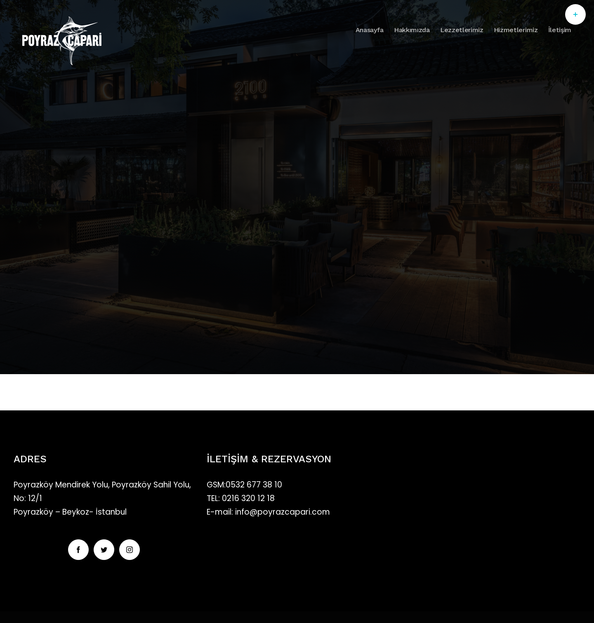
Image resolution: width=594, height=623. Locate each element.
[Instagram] (129, 549)
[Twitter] (104, 549)
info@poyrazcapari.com (281, 512)
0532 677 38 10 (254, 484)
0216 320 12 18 (248, 498)
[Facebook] (78, 549)
